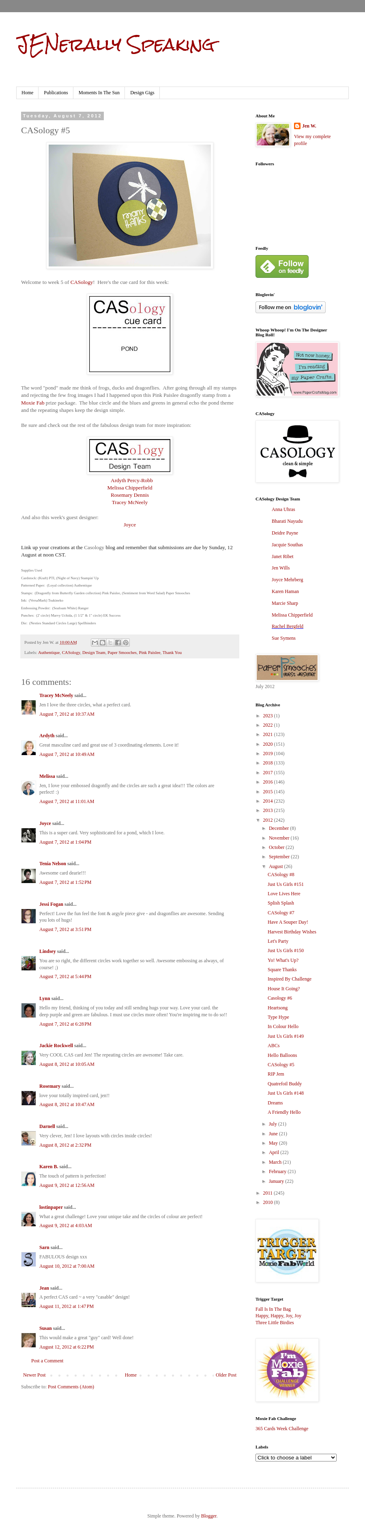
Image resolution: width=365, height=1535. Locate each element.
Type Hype (278, 1017)
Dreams (275, 1103)
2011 (268, 1193)
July (273, 1124)
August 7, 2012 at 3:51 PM (65, 929)
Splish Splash (281, 903)
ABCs (273, 1045)
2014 (268, 801)
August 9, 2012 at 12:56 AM (66, 1185)
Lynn (44, 998)
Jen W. (309, 126)
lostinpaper (51, 1207)
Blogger (209, 1516)
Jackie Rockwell (56, 1045)
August (276, 866)
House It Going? (284, 989)
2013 (268, 810)
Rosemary (49, 1086)
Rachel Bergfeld (287, 626)
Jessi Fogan (51, 904)
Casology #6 (280, 998)
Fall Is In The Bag (273, 1309)
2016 (268, 782)
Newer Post (34, 1375)
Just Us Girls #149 (286, 1036)
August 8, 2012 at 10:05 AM (66, 1064)
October (277, 847)
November (280, 838)
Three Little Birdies (275, 1322)
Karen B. (48, 1166)
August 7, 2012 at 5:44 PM (65, 976)
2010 (268, 1202)
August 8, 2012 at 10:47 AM (66, 1104)
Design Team (93, 652)
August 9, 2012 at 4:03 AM (65, 1225)
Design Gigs (142, 92)
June (274, 1134)
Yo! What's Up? (283, 960)
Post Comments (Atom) (71, 1387)
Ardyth (46, 735)
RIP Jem (276, 1074)
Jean (44, 1288)
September (280, 857)
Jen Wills (281, 568)
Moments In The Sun (99, 92)
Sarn (44, 1247)
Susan (45, 1328)
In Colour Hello (283, 1026)
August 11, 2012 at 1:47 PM (66, 1306)
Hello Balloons (282, 1055)
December (279, 828)
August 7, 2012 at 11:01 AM (66, 801)
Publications (56, 92)
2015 (268, 792)
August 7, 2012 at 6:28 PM (65, 1024)
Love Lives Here (284, 893)
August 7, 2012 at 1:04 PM (65, 842)
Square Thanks (282, 969)
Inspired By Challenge (289, 979)
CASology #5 (281, 1064)
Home (27, 92)
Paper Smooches (122, 652)
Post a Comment (47, 1361)
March (276, 1162)
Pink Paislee (149, 652)
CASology (82, 282)
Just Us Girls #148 (286, 1093)
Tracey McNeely (130, 502)
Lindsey (47, 951)
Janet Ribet (283, 556)
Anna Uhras (283, 509)
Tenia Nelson (52, 863)
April (274, 1152)
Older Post (226, 1375)
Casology (94, 547)
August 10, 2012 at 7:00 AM (66, 1266)
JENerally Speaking (115, 44)
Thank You (172, 652)
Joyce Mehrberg (287, 579)
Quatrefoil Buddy (285, 1084)
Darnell (47, 1126)
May (274, 1143)
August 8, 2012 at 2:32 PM (65, 1145)
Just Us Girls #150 (286, 950)
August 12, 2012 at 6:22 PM (66, 1347)
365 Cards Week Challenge (282, 1428)
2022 (268, 725)
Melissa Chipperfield (129, 488)
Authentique (49, 652)
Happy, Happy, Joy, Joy (278, 1315)
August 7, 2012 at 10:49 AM (66, 754)
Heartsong (278, 1008)
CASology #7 (281, 913)
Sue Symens (284, 638)
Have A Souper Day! (288, 922)
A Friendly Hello (284, 1112)
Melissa (47, 776)
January (277, 1181)
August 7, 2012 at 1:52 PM (65, 882)
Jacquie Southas (287, 545)
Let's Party (278, 941)
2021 (268, 734)
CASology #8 (281, 874)
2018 (268, 763)
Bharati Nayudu (287, 521)
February (278, 1171)
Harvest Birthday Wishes (292, 932)
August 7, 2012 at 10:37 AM (66, 714)
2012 (268, 820)
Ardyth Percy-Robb (132, 480)
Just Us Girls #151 (286, 884)
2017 (268, 772)
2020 (268, 744)
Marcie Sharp (285, 603)
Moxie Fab (33, 403)
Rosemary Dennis (130, 495)
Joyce (130, 525)
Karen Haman (285, 591)
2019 (268, 753)
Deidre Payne (285, 533)
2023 (268, 716)
